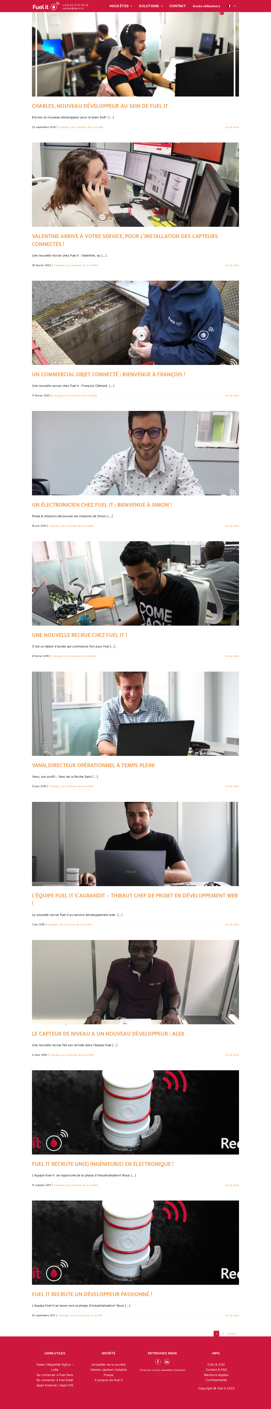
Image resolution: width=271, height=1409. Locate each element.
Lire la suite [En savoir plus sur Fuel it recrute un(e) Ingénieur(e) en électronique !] (232, 1185)
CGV (221, 1364)
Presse (108, 1375)
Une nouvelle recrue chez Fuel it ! (79, 635)
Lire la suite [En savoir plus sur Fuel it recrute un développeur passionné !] (232, 1315)
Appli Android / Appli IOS (54, 1385)
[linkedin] (167, 1361)
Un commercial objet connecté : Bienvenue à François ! (108, 374)
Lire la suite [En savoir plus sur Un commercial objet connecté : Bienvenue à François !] (232, 395)
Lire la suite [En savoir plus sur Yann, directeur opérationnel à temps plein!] (232, 786)
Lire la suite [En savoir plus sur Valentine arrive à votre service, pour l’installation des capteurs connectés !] (232, 265)
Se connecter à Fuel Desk (54, 1380)
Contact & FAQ (216, 1369)
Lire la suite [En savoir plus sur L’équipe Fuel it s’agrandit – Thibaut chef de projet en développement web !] (232, 924)
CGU (211, 1364)
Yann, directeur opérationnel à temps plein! (93, 765)
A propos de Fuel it (109, 1380)
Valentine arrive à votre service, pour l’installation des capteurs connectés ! (125, 240)
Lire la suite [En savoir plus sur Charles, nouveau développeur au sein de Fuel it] (232, 127)
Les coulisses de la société (87, 127)
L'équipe (64, 127)
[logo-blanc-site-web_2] (46, 6)
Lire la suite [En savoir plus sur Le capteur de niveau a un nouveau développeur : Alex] (232, 1054)
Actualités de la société (109, 1364)
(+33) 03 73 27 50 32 (75, 5)
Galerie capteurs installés (108, 1369)
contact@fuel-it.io (73, 8)
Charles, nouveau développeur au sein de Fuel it (100, 106)
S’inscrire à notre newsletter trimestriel (162, 1370)
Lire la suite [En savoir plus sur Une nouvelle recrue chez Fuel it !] (232, 655)
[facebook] (158, 1361)
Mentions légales (216, 1375)
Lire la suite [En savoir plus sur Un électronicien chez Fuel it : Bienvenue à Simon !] (232, 525)
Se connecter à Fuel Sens (55, 1375)
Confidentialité (216, 1380)
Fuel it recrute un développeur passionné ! (92, 1294)
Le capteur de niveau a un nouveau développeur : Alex (108, 1034)
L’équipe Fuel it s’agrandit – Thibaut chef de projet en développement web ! (135, 899)
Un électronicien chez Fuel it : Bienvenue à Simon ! (102, 505)
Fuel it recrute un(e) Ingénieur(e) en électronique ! (103, 1164)
